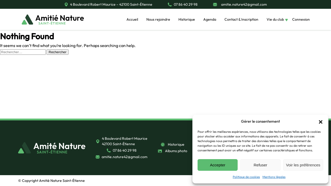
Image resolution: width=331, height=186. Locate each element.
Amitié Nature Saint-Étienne (62, 180)
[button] (320, 121)
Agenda (209, 19)
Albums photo (176, 151)
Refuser (260, 165)
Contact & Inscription (241, 19)
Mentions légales (273, 177)
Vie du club (275, 19)
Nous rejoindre (158, 19)
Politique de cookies (246, 177)
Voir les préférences (303, 165)
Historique (186, 19)
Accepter (217, 165)
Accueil (132, 19)
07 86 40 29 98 (186, 4)
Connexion (301, 19)
